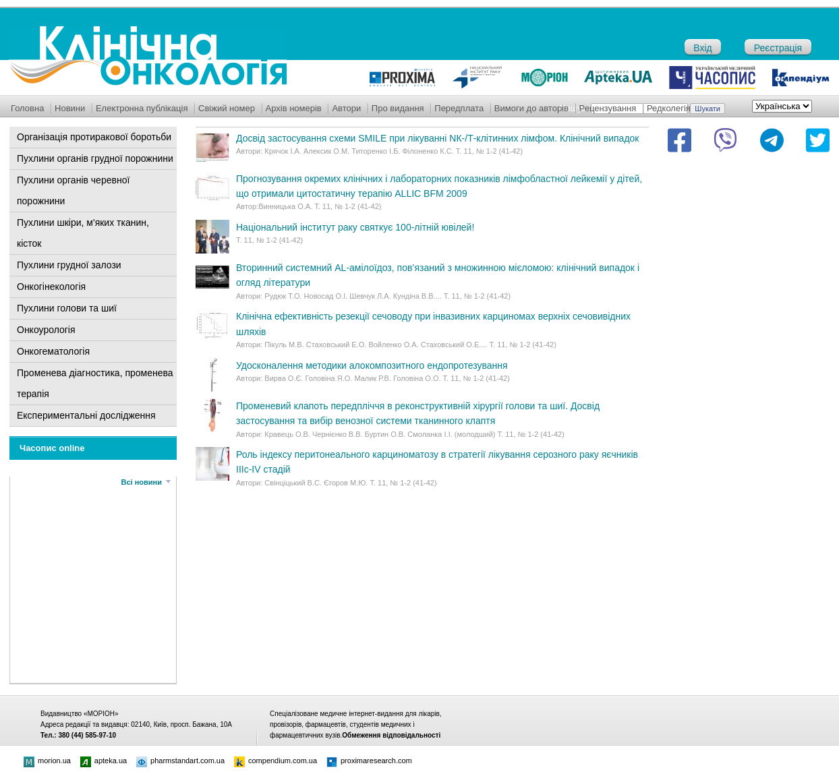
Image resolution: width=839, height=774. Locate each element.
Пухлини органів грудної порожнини (95, 158)
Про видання (398, 108)
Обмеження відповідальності (391, 735)
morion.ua (47, 760)
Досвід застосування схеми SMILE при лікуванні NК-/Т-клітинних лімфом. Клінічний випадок (437, 138)
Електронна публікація (142, 108)
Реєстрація (778, 47)
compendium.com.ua (275, 760)
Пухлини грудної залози (69, 265)
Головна (27, 108)
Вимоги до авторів (531, 108)
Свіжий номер (226, 108)
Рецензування (608, 108)
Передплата (459, 108)
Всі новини (141, 482)
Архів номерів (294, 108)
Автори (346, 108)
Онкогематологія (53, 351)
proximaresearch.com (369, 760)
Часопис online (52, 448)
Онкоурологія (46, 329)
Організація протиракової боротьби (94, 136)
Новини (70, 108)
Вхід (702, 47)
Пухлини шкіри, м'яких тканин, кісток (83, 233)
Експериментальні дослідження (86, 415)
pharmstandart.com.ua (180, 760)
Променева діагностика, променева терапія (95, 383)
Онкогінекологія (51, 286)
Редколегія (669, 108)
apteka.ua (103, 760)
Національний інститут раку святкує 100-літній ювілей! (355, 227)
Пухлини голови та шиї (67, 308)
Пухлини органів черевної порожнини (73, 190)
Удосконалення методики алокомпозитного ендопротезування (372, 365)
